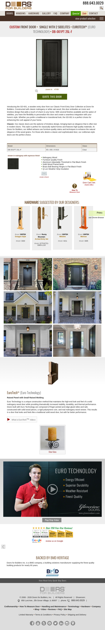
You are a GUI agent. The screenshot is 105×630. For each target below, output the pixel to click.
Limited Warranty (26, 615)
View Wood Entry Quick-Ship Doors (52, 580)
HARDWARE (33, 13)
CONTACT (93, 13)
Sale (84, 13)
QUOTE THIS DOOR (52, 96)
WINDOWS (21, 13)
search (102, 8)
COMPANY (64, 13)
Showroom (80, 597)
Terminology (73, 606)
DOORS (9, 13)
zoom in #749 (52, 89)
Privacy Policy (60, 615)
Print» (96, 214)
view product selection (85, 18)
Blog (37, 609)
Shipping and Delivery (77, 615)
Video (43, 609)
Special (75, 13)
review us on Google (54, 541)
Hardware (85, 606)
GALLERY (46, 13)
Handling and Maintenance (54, 606)
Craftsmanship (11, 606)
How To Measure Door (30, 606)
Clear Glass (52, 439)
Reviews (52, 609)
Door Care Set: (90, 179)
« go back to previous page (3, 547)
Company (96, 606)
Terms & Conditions (43, 615)
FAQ (55, 13)
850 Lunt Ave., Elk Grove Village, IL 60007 (39, 600)
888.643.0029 (93, 3)
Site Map (68, 609)
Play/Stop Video (52, 520)
